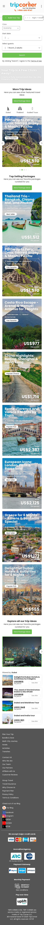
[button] (1, 17)
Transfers (6, 751)
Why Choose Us (8, 787)
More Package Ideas (22, 101)
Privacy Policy (7, 794)
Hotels (4, 745)
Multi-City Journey (9, 741)
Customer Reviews (10, 775)
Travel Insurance (9, 784)
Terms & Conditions (10, 798)
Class (4, 24)
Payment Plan (8, 791)
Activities (6, 748)
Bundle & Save (8, 738)
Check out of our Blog (11, 803)
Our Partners (7, 768)
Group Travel (7, 780)
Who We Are (7, 761)
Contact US (7, 757)
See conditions (22, 890)
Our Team (6, 764)
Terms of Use (36, 61)
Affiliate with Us (8, 771)
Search (22, 55)
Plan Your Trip (7, 734)
